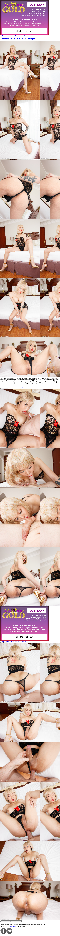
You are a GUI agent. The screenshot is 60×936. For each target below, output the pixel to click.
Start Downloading (4, 388)
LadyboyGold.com (14, 926)
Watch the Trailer (4, 642)
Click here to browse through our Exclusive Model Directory (11, 921)
